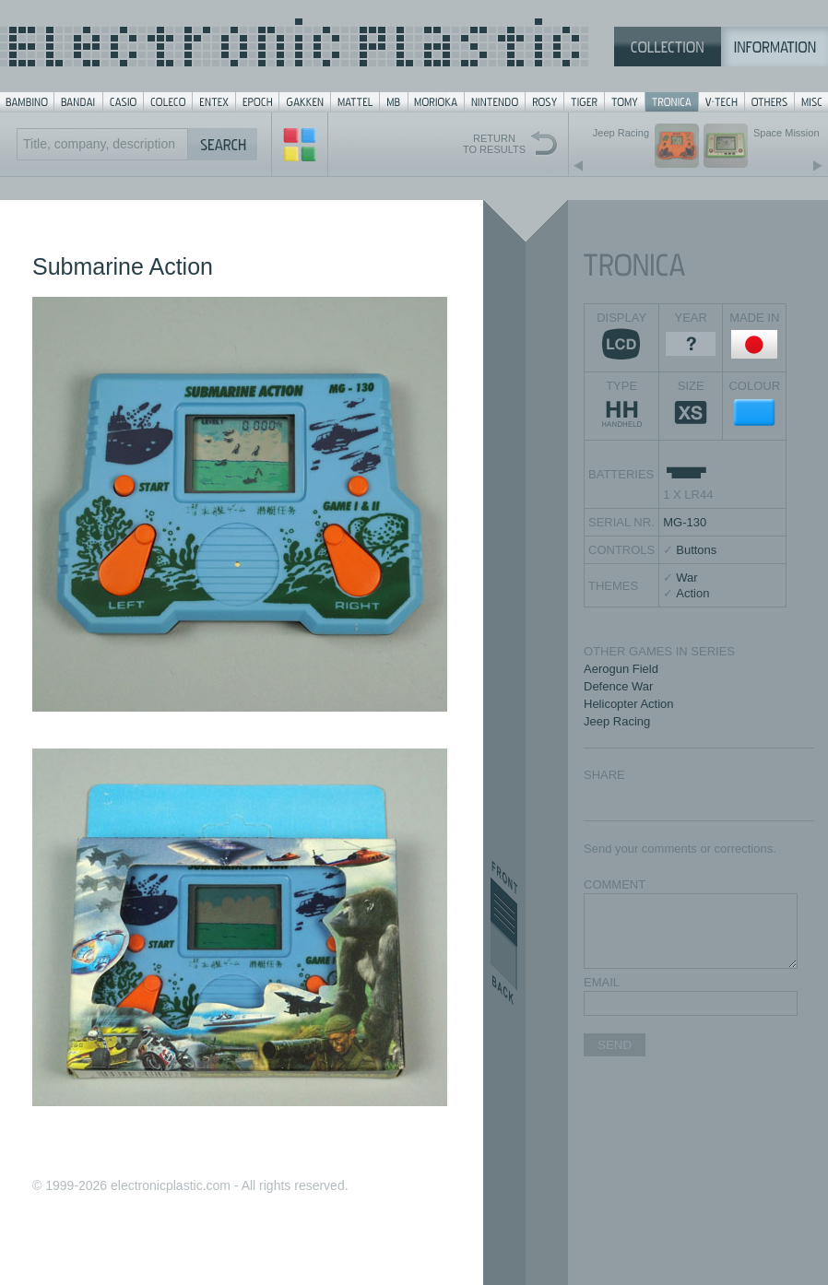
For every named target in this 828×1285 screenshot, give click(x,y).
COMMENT (614, 884)
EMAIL (602, 982)
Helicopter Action (629, 704)
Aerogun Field (621, 669)
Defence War (618, 686)
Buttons (696, 550)
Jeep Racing (617, 721)
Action (692, 593)
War (686, 577)
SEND (614, 1045)
